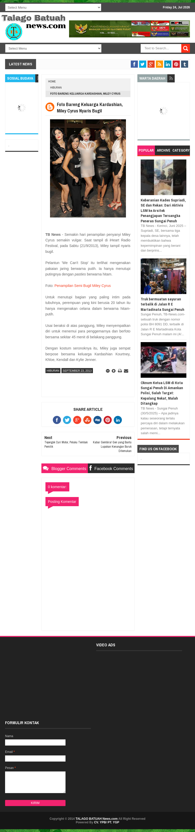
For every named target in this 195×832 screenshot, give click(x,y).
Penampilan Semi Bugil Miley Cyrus (82, 286)
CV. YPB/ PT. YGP (106, 822)
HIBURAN (56, 87)
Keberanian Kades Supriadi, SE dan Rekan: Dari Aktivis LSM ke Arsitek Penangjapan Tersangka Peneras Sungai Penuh (163, 210)
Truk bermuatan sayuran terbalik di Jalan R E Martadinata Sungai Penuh (162, 304)
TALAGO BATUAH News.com (97, 819)
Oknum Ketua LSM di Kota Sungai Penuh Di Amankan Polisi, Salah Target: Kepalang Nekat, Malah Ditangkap (162, 393)
